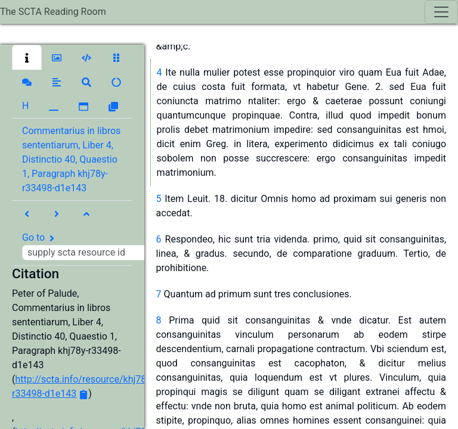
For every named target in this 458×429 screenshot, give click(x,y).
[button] (27, 57)
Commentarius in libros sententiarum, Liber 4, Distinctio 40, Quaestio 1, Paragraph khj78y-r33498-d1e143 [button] (71, 159)
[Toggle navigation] (441, 12)
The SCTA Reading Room (53, 11)
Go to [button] (88, 246)
